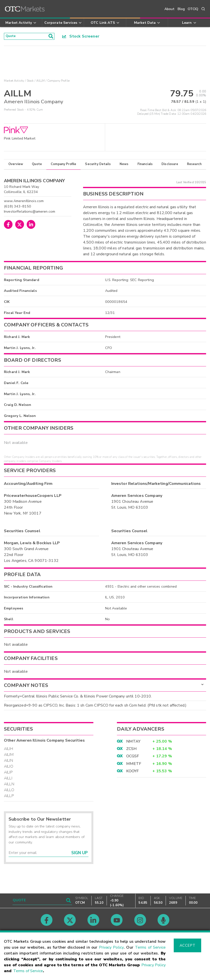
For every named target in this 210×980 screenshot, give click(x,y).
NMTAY (133, 743)
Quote (37, 166)
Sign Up (79, 854)
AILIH (8, 750)
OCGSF (132, 758)
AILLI (8, 779)
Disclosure (169, 166)
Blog (181, 9)
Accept (187, 945)
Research (194, 166)
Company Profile (63, 166)
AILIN (8, 762)
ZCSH (131, 750)
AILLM (40, 82)
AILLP (9, 797)
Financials (145, 166)
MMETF (133, 765)
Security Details (98, 166)
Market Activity (14, 82)
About (169, 9)
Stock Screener (80, 37)
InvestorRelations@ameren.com (29, 213)
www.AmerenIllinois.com (24, 202)
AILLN (9, 785)
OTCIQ (193, 9)
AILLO (9, 791)
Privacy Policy (111, 947)
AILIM (8, 756)
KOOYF (132, 772)
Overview (15, 166)
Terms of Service (150, 947)
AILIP (8, 773)
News (124, 166)
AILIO (8, 768)
